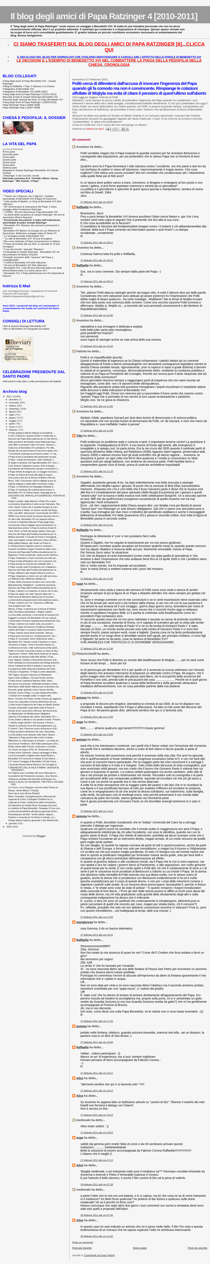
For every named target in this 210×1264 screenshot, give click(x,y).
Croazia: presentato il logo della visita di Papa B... (32, 707)
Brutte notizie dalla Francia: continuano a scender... (33, 746)
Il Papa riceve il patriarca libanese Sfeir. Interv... (31, 680)
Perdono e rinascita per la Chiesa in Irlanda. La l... (32, 817)
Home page (140, 1247)
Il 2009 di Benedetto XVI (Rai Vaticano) (25, 262)
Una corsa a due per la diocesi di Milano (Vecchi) (31, 477)
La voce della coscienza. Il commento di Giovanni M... (34, 615)
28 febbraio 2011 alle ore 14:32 (96, 1236)
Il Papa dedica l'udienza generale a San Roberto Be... (34, 820)
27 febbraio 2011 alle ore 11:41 (96, 525)
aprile (12, 423)
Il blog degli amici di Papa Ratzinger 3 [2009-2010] (29, 102)
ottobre (13, 405)
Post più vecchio (197, 1247)
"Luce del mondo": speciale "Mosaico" (24, 249)
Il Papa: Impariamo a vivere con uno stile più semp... (33, 576)
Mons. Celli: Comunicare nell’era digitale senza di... (32, 480)
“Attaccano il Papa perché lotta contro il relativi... (31, 737)
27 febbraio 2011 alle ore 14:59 (96, 917)
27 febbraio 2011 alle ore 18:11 (96, 1073)
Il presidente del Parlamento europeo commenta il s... (33, 468)
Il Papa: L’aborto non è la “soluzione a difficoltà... (31, 603)
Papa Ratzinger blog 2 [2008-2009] (21, 104)
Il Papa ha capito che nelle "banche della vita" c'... (32, 594)
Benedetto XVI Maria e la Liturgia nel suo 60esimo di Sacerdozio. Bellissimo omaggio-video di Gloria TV (31, 232)
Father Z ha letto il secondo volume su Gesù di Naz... (33, 651)
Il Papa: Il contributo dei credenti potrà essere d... (32, 489)
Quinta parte (9, 162)
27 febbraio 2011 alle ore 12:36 (96, 648)
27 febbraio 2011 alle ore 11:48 (96, 578)
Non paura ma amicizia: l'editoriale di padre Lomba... (33, 684)
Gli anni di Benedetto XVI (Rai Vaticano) (25, 265)
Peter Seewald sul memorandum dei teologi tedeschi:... (34, 662)
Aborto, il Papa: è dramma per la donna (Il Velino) (32, 609)
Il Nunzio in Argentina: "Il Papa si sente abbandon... (33, 671)
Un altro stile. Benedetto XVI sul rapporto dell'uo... (32, 519)
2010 (9, 826)
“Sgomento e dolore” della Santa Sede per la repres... (34, 653)
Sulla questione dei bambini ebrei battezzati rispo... (32, 442)
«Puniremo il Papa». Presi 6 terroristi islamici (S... (32, 644)
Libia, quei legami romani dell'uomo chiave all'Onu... (33, 540)
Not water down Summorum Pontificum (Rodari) (31, 627)
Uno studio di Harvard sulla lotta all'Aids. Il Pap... (31, 657)
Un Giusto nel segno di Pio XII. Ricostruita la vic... (32, 749)
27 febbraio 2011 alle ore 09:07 (96, 202)
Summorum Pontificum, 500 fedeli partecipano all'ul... (33, 743)
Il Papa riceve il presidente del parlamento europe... (33, 457)
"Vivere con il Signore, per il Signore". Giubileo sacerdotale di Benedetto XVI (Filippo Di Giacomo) (29, 197)
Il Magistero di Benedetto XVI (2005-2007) (25, 91)
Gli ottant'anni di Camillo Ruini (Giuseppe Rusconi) (32, 805)
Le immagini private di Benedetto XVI (24, 236)
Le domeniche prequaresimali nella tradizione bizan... (33, 600)
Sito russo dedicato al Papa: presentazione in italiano (32, 241)
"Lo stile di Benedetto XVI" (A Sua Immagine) (28, 238)
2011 (9, 396)
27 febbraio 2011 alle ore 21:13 (96, 1160)
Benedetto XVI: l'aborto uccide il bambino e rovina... (33, 642)
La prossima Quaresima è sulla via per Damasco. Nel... (34, 504)
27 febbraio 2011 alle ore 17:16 (96, 1021)
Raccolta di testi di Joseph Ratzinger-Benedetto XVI (30, 96)
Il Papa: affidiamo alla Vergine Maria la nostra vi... (32, 573)
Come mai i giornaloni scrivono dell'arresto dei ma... (33, 701)
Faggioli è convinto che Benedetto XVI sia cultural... (33, 618)
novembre (14, 402)
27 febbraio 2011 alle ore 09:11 (96, 242)
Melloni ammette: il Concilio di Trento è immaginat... (33, 537)
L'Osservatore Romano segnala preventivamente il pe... (35, 621)
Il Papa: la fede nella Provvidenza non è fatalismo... (33, 567)
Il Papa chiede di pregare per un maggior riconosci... (33, 471)
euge (79, 583)
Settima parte (10, 167)
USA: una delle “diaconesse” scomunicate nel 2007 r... (34, 513)
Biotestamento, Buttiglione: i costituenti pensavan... (32, 585)
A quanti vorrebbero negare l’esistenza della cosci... (33, 549)
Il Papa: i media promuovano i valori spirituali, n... (31, 459)
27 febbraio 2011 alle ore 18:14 (96, 1090)
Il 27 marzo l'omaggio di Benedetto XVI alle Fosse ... (33, 761)
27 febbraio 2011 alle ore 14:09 (96, 734)
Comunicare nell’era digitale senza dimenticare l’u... (33, 525)
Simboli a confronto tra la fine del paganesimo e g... (33, 725)
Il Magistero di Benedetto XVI (18, 89)
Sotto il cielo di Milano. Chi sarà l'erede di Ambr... (31, 678)
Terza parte (9, 157)
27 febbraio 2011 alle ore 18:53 (96, 1132)
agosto (13, 411)
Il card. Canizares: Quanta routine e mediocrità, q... (32, 435)
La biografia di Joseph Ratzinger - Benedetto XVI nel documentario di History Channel (31, 253)
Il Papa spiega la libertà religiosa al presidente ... (31, 433)
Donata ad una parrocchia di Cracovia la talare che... (33, 450)
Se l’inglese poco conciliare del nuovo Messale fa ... (33, 773)
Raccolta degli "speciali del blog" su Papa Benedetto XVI (33, 99)
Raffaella (82, 207)
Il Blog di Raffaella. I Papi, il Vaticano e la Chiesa (28, 86)
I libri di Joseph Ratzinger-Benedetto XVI (24, 326)
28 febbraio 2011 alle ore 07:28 (96, 1184)
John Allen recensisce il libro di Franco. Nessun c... (32, 444)
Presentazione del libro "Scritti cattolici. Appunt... (31, 814)
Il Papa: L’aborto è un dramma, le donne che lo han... (33, 591)
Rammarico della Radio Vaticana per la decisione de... (34, 686)
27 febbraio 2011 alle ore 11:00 (96, 406)
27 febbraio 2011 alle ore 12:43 (96, 692)
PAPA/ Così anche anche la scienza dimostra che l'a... (34, 516)
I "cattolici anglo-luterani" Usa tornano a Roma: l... (32, 722)
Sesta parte (9, 165)
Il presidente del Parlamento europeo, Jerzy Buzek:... (33, 776)
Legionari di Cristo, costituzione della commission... (32, 802)
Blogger (41, 836)
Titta (79, 435)
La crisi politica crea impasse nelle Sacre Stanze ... (32, 734)
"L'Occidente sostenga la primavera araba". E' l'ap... (33, 453)
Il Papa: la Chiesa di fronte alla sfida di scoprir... (31, 475)
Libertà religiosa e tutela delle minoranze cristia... (31, 484)
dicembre (14, 399)
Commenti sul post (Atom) (99, 1255)
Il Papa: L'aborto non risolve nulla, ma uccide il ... (31, 624)
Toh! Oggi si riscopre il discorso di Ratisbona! (29, 675)
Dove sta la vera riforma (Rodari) (24, 793)
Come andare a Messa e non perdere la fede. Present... (35, 719)
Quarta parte (9, 159)
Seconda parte (10, 154)
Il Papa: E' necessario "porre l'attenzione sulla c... (32, 639)
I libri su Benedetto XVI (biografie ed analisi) (26, 328)
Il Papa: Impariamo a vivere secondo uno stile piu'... (33, 558)
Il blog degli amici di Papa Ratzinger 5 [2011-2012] (29, 94)
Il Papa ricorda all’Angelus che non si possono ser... (33, 561)
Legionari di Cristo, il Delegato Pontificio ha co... (31, 799)
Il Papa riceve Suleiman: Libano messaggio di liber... (33, 752)
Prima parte (9, 151)
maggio (13, 421)
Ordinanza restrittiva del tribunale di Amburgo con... (32, 779)
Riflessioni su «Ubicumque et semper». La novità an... (34, 740)
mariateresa (84, 922)
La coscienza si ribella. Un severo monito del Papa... (33, 510)
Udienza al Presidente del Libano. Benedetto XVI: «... (33, 716)
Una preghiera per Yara (19, 606)
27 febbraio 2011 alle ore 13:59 (96, 717)
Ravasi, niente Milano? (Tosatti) (23, 790)
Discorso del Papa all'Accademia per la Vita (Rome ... (34, 439)
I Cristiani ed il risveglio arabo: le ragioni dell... (30, 695)
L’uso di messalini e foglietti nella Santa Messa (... (32, 755)
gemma (81, 697)
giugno (13, 417)
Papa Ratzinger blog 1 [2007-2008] (21, 107)
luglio (12, 414)
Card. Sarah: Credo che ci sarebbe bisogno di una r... (33, 507)
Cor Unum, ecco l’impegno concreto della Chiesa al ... (34, 787)
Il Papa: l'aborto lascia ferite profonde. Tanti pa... (31, 633)
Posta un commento (82, 1242)
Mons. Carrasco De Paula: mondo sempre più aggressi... (35, 698)
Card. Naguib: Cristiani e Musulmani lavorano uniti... (33, 660)
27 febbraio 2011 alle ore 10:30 (96, 315)
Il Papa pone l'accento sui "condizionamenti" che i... (33, 636)
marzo (12, 426)
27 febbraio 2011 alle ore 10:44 (96, 346)
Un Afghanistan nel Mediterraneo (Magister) (29, 713)
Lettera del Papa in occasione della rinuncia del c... (32, 630)
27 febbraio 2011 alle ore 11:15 (96, 471)
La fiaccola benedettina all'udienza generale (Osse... (33, 811)
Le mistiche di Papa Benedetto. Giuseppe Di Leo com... (35, 808)
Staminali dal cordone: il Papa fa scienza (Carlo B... (33, 528)
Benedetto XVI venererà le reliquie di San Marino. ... (33, 758)
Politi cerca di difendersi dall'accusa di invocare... (31, 597)
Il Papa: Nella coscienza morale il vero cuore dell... (32, 582)
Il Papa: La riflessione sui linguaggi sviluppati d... (31, 486)
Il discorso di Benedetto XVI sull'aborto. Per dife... (32, 448)
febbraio (13, 430)
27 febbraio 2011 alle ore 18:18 (96, 1115)
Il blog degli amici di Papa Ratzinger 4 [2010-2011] (103, 16)
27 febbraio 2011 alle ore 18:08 (96, 1042)
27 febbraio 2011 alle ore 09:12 (96, 260)
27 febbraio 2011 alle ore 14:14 (96, 811)
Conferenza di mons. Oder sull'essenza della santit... (33, 648)
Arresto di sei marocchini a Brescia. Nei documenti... (33, 710)
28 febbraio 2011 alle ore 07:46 (96, 1215)
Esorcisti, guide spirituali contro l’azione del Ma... (31, 689)
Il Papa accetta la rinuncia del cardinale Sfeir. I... (31, 564)
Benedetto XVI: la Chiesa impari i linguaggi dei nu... (33, 492)
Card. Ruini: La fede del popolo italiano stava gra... (32, 531)
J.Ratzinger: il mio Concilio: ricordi (21, 175)
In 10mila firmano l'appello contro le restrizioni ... (31, 546)
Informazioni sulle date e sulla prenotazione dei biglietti (32, 381)
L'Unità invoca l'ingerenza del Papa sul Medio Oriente (33, 704)
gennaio (13, 823)
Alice (79, 1078)
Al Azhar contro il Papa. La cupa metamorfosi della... (33, 692)
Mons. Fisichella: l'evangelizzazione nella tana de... (32, 796)
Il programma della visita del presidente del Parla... (32, 669)
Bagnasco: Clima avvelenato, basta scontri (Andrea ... (34, 555)
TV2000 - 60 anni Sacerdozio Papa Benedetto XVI (31, 212)
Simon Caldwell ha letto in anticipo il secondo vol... (32, 666)
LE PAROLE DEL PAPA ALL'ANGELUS (27, 579)
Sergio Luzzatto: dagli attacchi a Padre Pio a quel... (32, 501)
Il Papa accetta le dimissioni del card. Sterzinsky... (32, 731)
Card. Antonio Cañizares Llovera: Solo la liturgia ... (32, 466)
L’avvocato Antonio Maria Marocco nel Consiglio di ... (33, 764)
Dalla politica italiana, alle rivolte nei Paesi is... (30, 543)
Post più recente (81, 1247)
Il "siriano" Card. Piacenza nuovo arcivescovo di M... (33, 728)
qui (82, 97)
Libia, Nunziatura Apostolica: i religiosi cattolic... (31, 612)
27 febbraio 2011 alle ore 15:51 (96, 935)
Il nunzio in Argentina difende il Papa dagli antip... (32, 522)
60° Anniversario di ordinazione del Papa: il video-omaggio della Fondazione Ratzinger (30, 208)
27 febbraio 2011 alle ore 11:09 (96, 430)
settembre (14, 408)
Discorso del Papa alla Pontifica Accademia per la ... (33, 534)
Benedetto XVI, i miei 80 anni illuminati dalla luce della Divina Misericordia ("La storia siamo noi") (32, 269)
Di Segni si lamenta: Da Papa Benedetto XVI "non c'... (34, 462)
